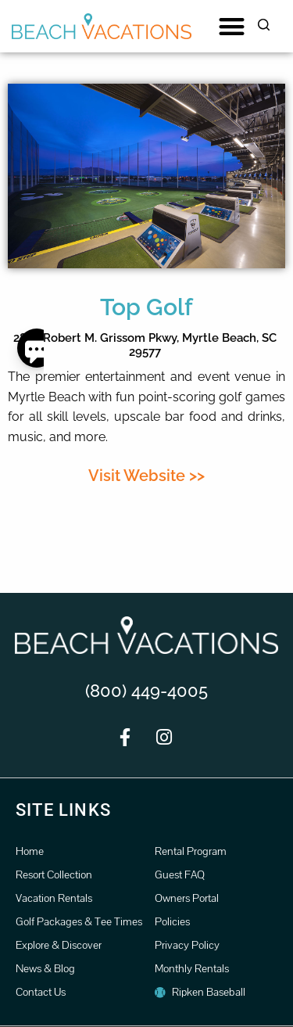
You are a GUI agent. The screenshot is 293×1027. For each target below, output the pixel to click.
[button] (231, 26)
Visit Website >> (146, 475)
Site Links (63, 810)
